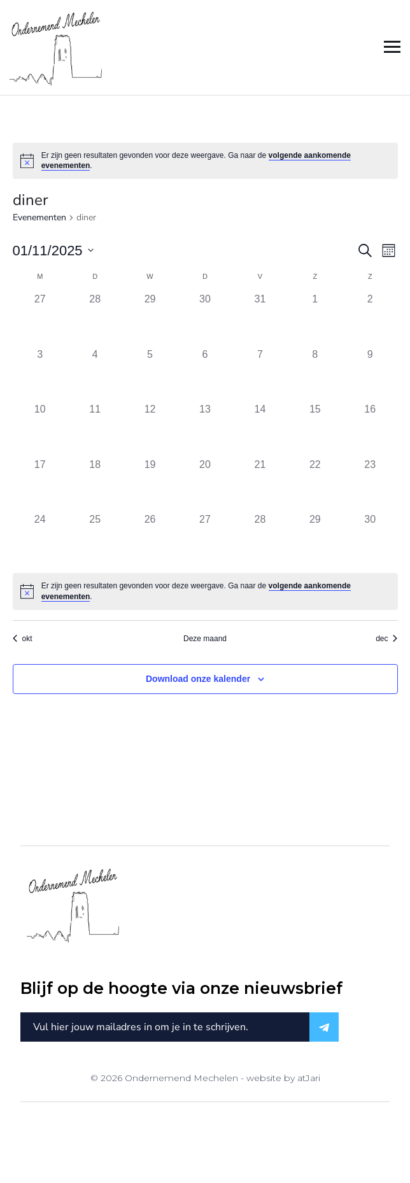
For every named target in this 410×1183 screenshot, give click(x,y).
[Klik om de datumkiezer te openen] (53, 250)
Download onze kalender (198, 679)
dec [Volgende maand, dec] (386, 638)
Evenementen (39, 217)
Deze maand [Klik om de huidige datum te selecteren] (205, 638)
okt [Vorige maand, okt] (22, 638)
